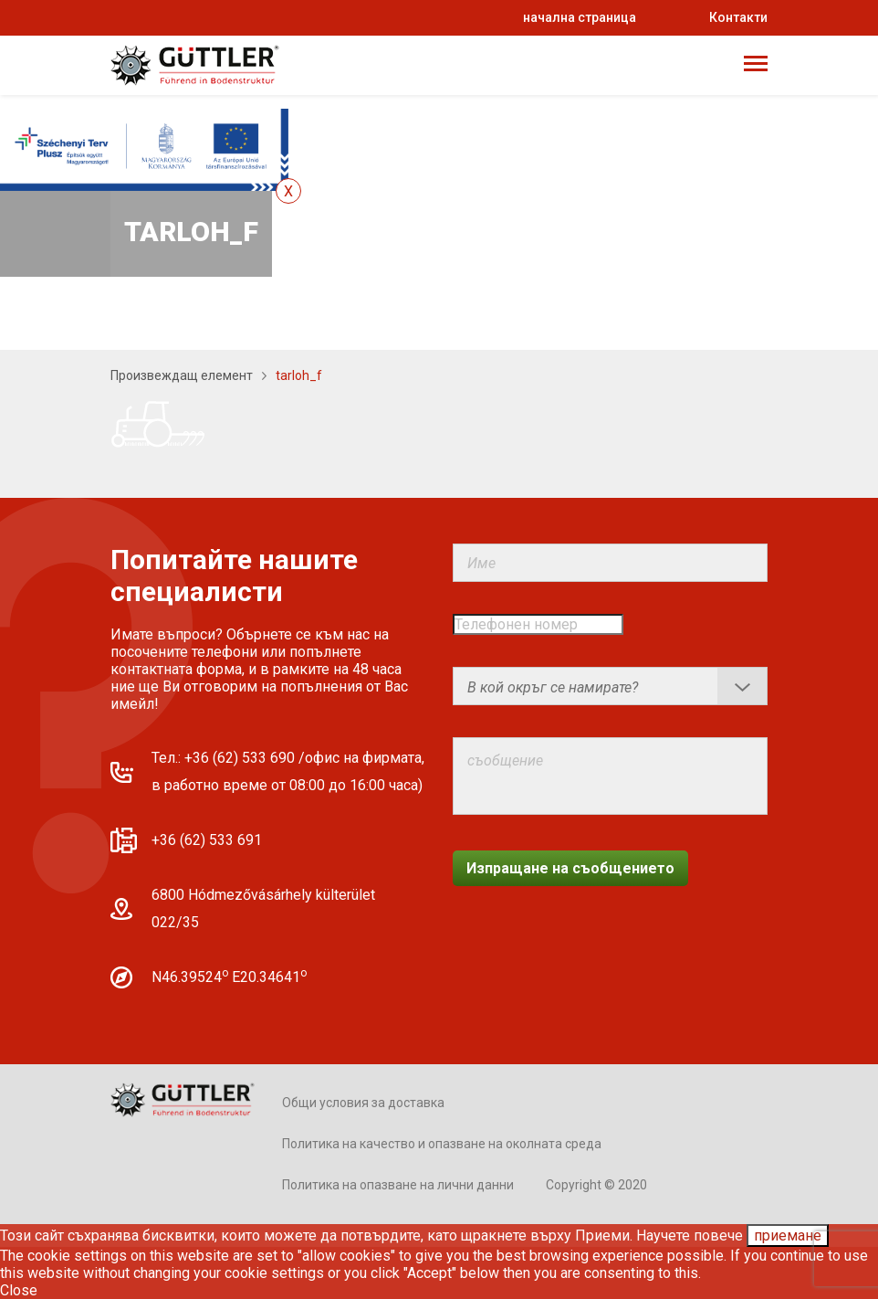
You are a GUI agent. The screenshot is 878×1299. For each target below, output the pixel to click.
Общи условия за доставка (363, 1102)
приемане (787, 1235)
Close (18, 1290)
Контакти (738, 17)
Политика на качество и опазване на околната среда (441, 1143)
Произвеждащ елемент (181, 375)
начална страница (579, 17)
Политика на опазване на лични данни (398, 1185)
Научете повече (689, 1235)
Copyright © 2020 (596, 1185)
